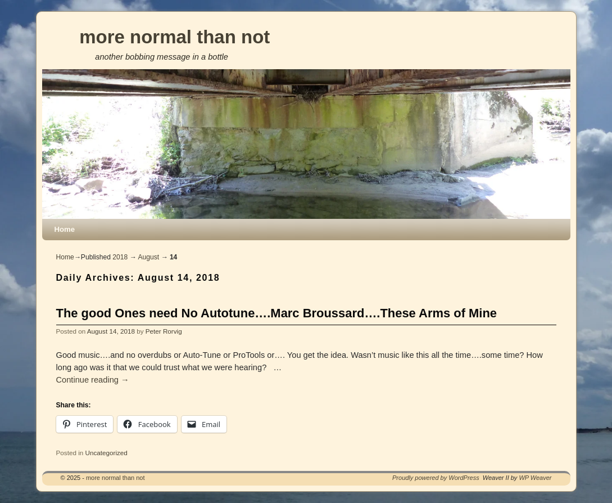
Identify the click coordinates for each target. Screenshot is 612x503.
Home (65, 229)
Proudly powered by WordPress (435, 477)
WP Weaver (535, 477)
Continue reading (92, 379)
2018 (120, 257)
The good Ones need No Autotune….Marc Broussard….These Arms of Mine (276, 313)
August (148, 257)
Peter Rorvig (164, 331)
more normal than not (174, 36)
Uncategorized (106, 452)
